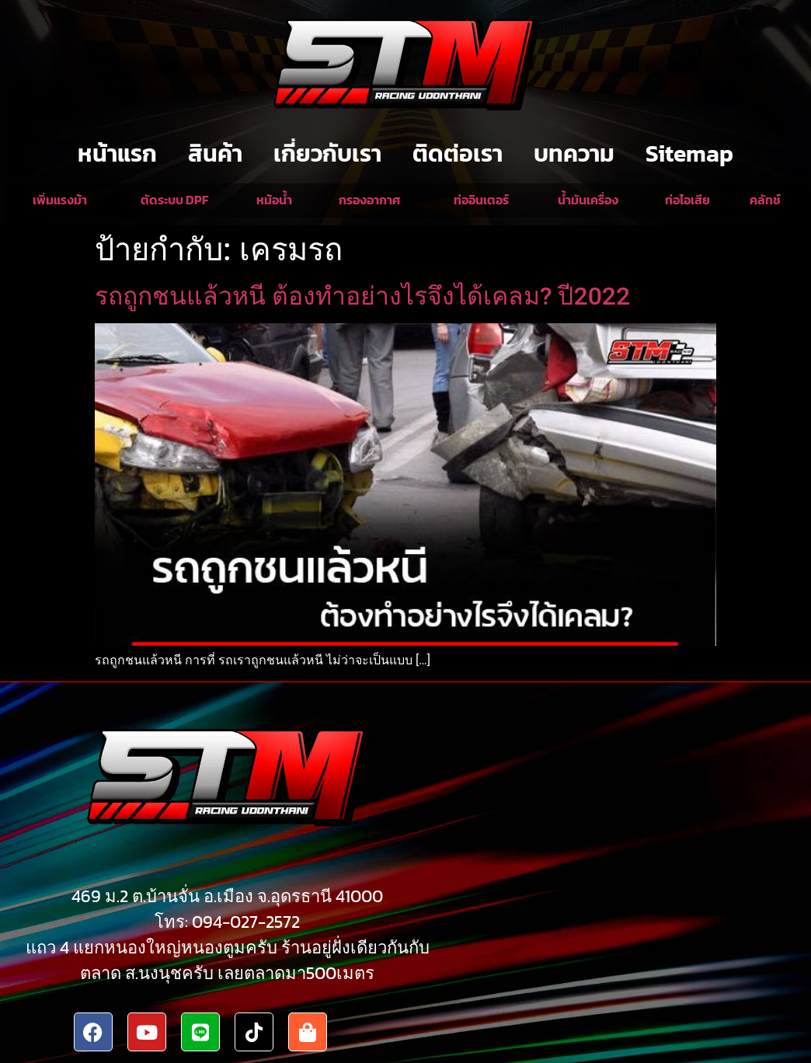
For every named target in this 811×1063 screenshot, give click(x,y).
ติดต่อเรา (457, 153)
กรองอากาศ (370, 199)
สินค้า (215, 153)
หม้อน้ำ (274, 199)
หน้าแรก (117, 153)
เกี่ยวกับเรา (327, 153)
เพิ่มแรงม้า (60, 199)
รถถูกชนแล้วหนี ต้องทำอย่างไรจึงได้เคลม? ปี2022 (362, 296)
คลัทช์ (765, 199)
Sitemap (689, 153)
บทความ (574, 153)
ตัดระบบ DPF (174, 199)
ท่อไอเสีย (687, 199)
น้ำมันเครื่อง (588, 199)
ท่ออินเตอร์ (481, 199)
